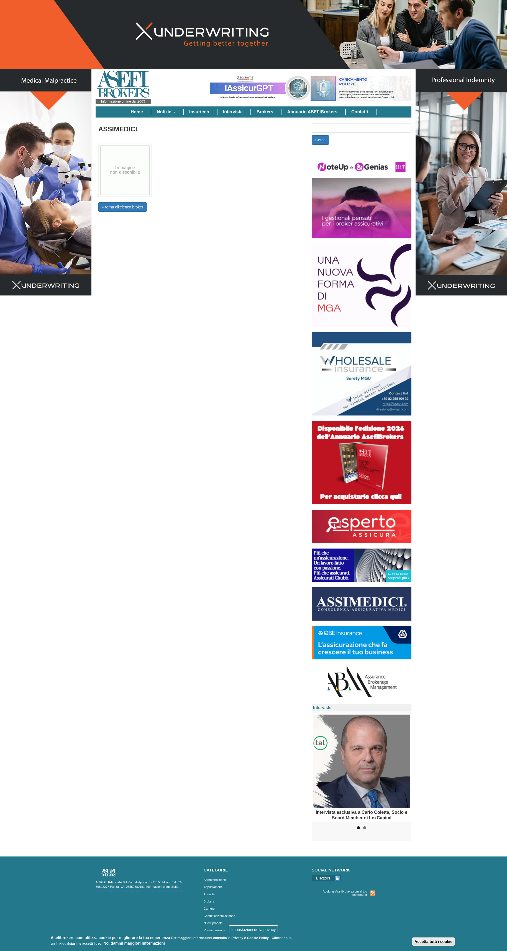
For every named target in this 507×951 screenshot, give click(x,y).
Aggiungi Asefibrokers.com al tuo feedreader (345, 893)
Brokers (265, 111)
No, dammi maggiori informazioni (134, 943)
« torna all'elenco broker (122, 207)
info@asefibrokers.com (111, 891)
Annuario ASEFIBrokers (312, 111)
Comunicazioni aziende (219, 915)
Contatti (359, 111)
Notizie (166, 111)
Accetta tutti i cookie (433, 941)
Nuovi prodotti (213, 923)
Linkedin (326, 878)
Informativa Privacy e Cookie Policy (151, 891)
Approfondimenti (215, 879)
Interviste (233, 111)
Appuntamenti (213, 887)
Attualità (209, 894)
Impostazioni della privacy (253, 929)
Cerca (320, 140)
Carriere (209, 908)
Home (136, 111)
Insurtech (199, 111)
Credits (181, 891)
